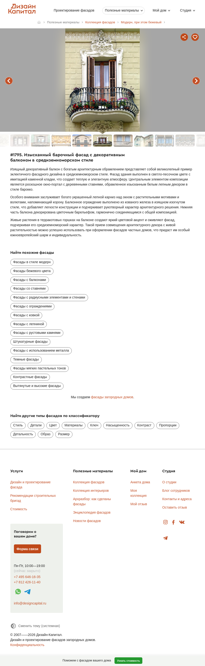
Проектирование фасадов (74, 10)
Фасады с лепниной (28, 324)
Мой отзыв (138, 504)
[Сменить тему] (35, 626)
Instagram (165, 522)
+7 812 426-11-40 (27, 582)
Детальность (23, 434)
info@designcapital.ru (30, 603)
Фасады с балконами (29, 280)
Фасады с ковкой (26, 315)
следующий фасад (196, 81)
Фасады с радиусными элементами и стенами (49, 297)
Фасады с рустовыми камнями (36, 333)
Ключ (94, 425)
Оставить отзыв (174, 507)
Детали (36, 425)
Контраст (144, 425)
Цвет (53, 425)
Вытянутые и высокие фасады (37, 386)
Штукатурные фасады (30, 341)
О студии (169, 482)
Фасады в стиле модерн (32, 262)
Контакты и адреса (177, 499)
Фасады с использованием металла (41, 350)
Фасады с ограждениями (32, 306)
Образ (45, 434)
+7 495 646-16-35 (27, 577)
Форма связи (27, 549)
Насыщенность (118, 425)
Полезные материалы (122, 10)
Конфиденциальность (27, 645)
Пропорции (167, 425)
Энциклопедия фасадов (91, 512)
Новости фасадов (87, 521)
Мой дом (159, 10)
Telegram (165, 538)
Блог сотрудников (176, 490)
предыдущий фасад (9, 81)
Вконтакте (182, 522)
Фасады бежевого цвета (32, 271)
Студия (185, 10)
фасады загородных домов (112, 397)
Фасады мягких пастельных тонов (39, 368)
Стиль (18, 425)
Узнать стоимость (128, 660)
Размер (64, 434)
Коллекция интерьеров (91, 490)
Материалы (74, 425)
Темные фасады (26, 359)
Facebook (173, 522)
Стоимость (18, 509)
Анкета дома (140, 482)
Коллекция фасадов (88, 482)
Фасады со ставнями (29, 288)
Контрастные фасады (30, 377)
